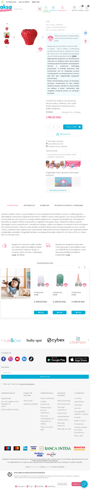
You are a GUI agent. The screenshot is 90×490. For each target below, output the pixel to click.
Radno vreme (80, 440)
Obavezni (21, 486)
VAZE (48, 24)
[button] (27, 9)
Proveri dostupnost (58, 210)
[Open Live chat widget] (84, 484)
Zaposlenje (79, 421)
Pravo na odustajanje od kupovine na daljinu (47, 439)
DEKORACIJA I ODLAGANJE (36, 24)
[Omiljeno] (80, 8)
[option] (6, 39)
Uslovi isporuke (63, 423)
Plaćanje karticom (61, 443)
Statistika (40, 486)
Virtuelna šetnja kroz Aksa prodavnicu (80, 449)
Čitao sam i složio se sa (18, 403)
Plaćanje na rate (64, 448)
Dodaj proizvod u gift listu (56, 166)
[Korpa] (86, 9)
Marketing (51, 486)
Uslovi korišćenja (47, 418)
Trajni (31, 486)
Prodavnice (79, 443)
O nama (77, 418)
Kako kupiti (28, 420)
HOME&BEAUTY (20, 24)
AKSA (3, 24)
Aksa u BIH (78, 455)
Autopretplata (63, 436)
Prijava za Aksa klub (47, 447)
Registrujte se (62, 10)
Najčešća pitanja (31, 423)
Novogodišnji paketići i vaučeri (81, 432)
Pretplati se (63, 153)
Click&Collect (62, 439)
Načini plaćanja (63, 420)
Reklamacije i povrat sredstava (46, 429)
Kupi (41, 332)
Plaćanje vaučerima (62, 428)
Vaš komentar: (52, 170)
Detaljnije (49, 131)
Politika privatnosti (45, 422)
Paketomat (62, 432)
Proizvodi (10, 24)
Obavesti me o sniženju (71, 131)
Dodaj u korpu (71, 146)
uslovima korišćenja (27, 403)
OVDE (74, 75)
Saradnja (78, 424)
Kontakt (77, 437)
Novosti (77, 427)
